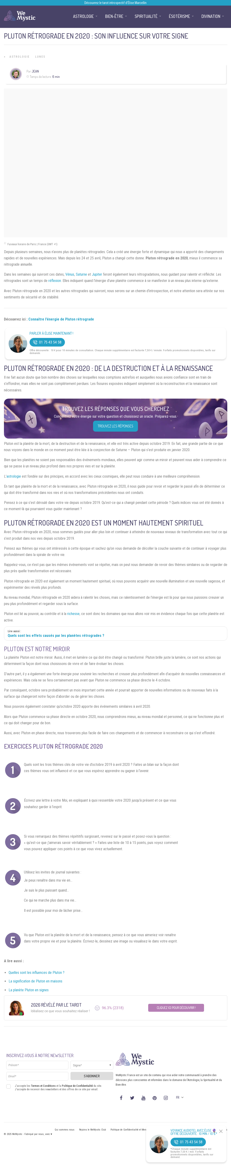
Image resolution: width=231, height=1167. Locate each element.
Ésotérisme (179, 16)
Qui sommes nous (64, 1129)
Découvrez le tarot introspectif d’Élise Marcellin (115, 3)
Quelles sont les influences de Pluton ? (36, 972)
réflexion (54, 280)
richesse (73, 614)
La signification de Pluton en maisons (35, 981)
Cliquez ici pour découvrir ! (176, 1008)
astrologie (14, 476)
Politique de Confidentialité (77, 1086)
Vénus (69, 274)
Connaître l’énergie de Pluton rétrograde (61, 319)
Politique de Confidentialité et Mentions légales (135, 1129)
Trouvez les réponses (115, 426)
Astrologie (20, 56)
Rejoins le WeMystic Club (92, 1129)
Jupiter (97, 274)
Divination (210, 16)
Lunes (40, 56)
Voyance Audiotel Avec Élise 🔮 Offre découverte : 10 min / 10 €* (194, 1132)
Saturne (81, 274)
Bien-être (114, 16)
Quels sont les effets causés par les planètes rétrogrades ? (56, 635)
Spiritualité (146, 16)
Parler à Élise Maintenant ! (51, 333)
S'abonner (92, 1076)
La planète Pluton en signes (29, 990)
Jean (35, 71)
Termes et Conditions (43, 1086)
